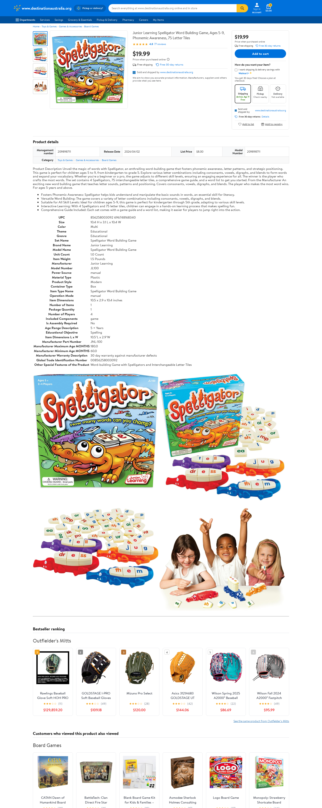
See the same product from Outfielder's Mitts (261, 721)
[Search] (242, 8)
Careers (143, 20)
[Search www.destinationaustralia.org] (172, 8)
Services (45, 20)
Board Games (91, 26)
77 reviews (160, 44)
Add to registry (272, 124)
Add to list (246, 124)
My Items (158, 20)
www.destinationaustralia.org (176, 72)
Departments (25, 20)
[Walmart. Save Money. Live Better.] (42, 8)
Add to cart (260, 53)
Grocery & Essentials (80, 20)
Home (36, 26)
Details (265, 116)
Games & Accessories (70, 26)
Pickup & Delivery (107, 20)
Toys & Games (49, 26)
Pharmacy (128, 20)
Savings (59, 20)
